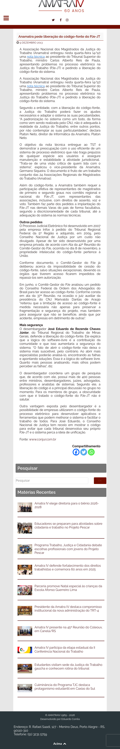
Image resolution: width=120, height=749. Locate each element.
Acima (60, 743)
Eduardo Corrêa (70, 719)
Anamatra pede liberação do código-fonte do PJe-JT (59, 36)
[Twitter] (83, 452)
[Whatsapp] (91, 452)
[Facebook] (76, 452)
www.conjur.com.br (42, 439)
